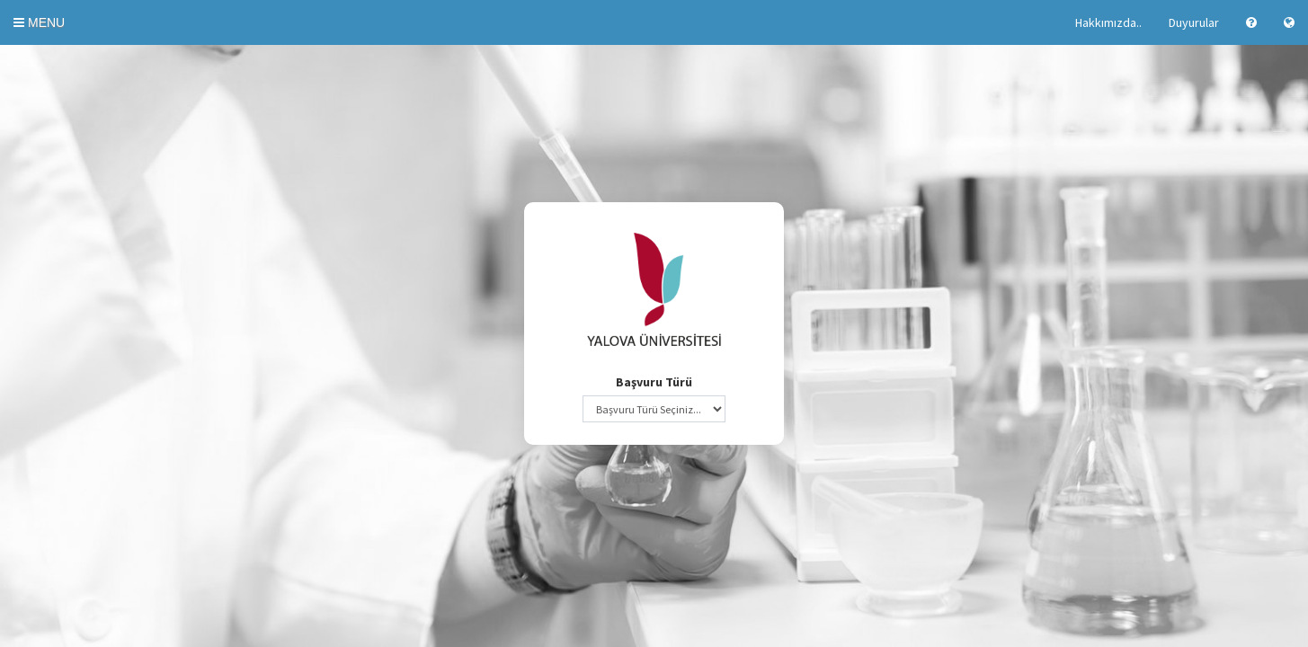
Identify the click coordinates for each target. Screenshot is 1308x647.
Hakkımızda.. (1108, 22)
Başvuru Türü (654, 382)
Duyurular (1194, 22)
